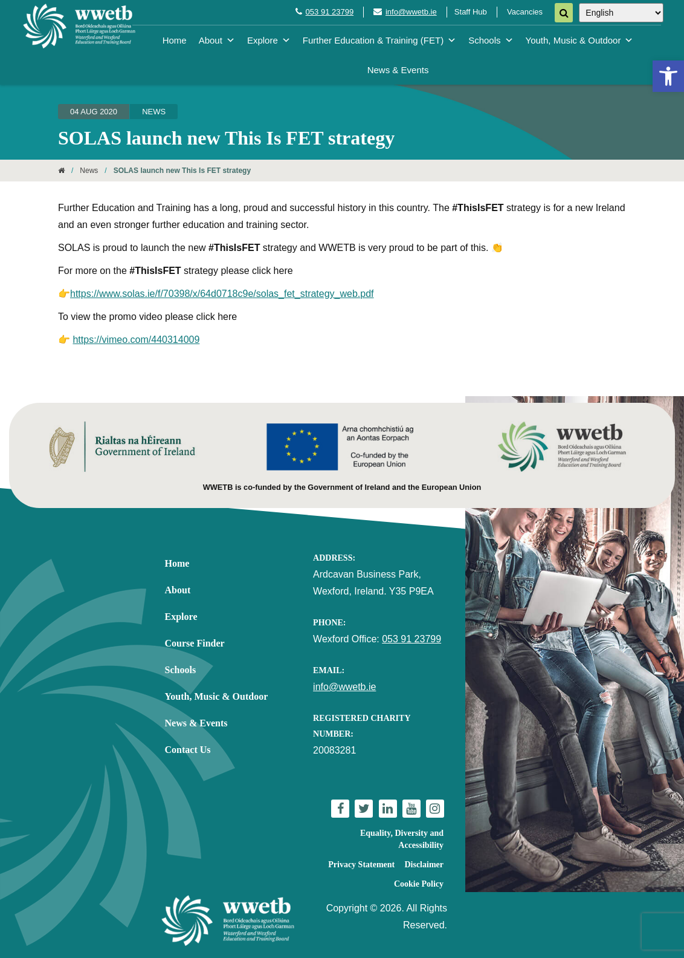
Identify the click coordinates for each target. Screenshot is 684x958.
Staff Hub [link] (470, 11)
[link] (668, 76)
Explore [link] (269, 40)
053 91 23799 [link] (330, 11)
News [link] (154, 111)
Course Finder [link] (195, 643)
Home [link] (175, 40)
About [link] (217, 40)
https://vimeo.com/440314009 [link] (136, 339)
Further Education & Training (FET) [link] (379, 40)
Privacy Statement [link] (361, 864)
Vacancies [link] (525, 11)
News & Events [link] (398, 70)
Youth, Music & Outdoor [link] (580, 40)
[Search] (564, 12)
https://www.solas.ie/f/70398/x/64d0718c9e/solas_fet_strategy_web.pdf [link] (222, 293)
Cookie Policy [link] (419, 883)
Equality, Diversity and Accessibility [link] (402, 839)
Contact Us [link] (188, 750)
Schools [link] (490, 40)
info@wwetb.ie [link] (411, 11)
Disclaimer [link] (424, 864)
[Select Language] (621, 12)
